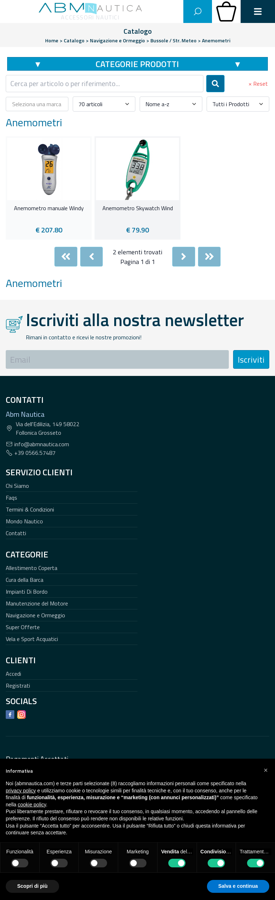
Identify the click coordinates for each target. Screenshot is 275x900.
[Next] (183, 257)
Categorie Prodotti (137, 63)
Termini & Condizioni (30, 509)
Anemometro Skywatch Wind (137, 208)
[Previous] (91, 257)
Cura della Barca (24, 579)
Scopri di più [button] (32, 886)
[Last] (209, 257)
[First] (65, 257)
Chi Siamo (17, 485)
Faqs (11, 497)
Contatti (16, 533)
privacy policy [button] (21, 790)
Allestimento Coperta (31, 568)
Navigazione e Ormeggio (35, 615)
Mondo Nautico (24, 521)
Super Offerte (23, 627)
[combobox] (104, 83)
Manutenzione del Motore (37, 603)
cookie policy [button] (32, 804)
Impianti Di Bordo (27, 591)
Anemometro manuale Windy (49, 208)
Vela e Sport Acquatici (32, 639)
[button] (265, 770)
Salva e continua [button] (238, 886)
